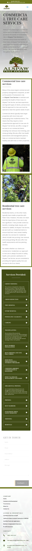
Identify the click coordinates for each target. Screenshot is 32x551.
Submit (21, 485)
